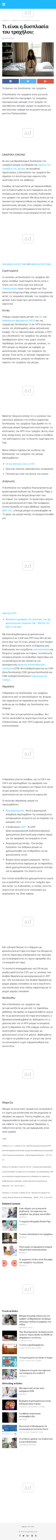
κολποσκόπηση (41, 649)
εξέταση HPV (9, 613)
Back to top (28, 1527)
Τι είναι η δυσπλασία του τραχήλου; (36, 1234)
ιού (40, 316)
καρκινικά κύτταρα (41, 264)
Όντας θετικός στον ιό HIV (20, 464)
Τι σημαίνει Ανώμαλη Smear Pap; (35, 1221)
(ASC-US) (7, 510)
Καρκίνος (6, 20)
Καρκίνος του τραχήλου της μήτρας (26, 20)
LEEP (23, 827)
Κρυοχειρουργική (15, 810)
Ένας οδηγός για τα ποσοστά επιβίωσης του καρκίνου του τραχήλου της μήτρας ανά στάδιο (35, 1211)
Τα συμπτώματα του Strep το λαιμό (35, 1358)
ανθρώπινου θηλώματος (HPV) (18, 320)
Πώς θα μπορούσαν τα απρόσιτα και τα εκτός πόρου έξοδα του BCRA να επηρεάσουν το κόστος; (36, 1335)
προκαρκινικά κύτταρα (14, 264)
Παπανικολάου (10, 288)
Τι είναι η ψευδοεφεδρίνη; (31, 1345)
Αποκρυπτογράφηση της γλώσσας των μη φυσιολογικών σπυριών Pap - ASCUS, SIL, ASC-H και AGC (28, 623)
